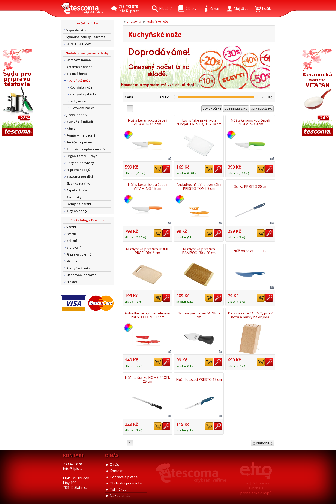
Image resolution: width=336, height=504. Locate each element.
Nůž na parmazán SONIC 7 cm (198, 315)
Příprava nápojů (78, 170)
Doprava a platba (124, 477)
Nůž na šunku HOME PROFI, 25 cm (147, 379)
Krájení (71, 241)
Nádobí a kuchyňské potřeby (87, 53)
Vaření (71, 227)
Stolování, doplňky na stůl (86, 149)
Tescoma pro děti (79, 177)
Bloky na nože (79, 101)
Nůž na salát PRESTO (250, 250)
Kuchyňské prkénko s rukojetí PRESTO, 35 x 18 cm (199, 122)
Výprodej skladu (78, 30)
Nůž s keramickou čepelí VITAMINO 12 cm (147, 122)
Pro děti (72, 282)
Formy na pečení (78, 204)
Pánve (70, 128)
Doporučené (212, 108)
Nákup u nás (120, 495)
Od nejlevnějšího (236, 108)
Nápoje (71, 261)
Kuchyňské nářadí (79, 122)
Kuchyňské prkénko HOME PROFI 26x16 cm (147, 251)
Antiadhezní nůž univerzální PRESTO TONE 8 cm (199, 186)
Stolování (73, 247)
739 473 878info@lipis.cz (129, 8)
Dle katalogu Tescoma (87, 220)
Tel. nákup (118, 489)
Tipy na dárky (76, 211)
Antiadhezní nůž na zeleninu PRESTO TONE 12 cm (147, 315)
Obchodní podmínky (126, 483)
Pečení (71, 234)
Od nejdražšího (261, 108)
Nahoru (262, 443)
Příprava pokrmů (79, 254)
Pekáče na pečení (79, 142)
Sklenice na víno (78, 183)
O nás (114, 464)
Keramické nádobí (79, 67)
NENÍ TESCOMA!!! (79, 44)
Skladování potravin (81, 275)
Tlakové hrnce (76, 74)
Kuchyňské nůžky (82, 108)
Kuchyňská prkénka (83, 94)
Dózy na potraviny (80, 163)
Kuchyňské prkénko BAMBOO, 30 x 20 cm (199, 251)
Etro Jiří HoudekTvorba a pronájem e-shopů (256, 488)
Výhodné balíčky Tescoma (85, 37)
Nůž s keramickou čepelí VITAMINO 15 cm (147, 186)
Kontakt (116, 470)
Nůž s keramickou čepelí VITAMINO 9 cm (250, 122)
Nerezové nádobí (79, 60)
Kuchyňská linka (78, 268)
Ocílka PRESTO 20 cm (250, 186)
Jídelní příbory (76, 115)
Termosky (73, 197)
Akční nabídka (87, 23)
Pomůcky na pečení (80, 135)
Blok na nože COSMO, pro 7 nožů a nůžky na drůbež (250, 315)
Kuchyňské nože (78, 80)
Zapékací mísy (77, 190)
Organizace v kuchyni (82, 156)
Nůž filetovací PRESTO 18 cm (199, 379)
